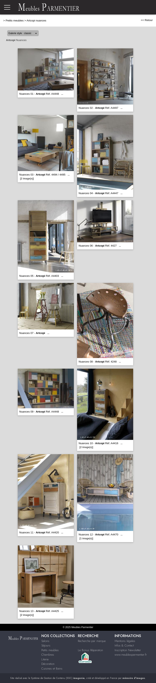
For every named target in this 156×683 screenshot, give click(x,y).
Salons (45, 641)
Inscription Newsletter (128, 650)
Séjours (45, 645)
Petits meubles (15, 20)
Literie (45, 659)
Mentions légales (125, 641)
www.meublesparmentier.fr (131, 654)
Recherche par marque (92, 641)
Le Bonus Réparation (90, 650)
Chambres (47, 654)
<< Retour (147, 20)
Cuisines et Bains (51, 668)
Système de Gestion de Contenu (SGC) (58, 678)
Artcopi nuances (36, 20)
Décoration (47, 664)
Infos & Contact (124, 645)
